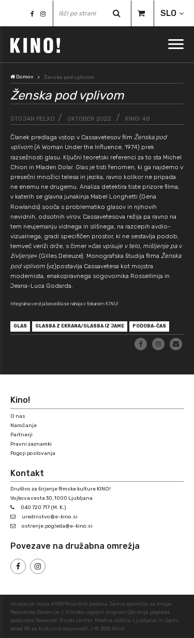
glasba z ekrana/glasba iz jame (79, 326)
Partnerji (21, 435)
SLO (168, 13)
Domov (22, 77)
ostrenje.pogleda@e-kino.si (57, 526)
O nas (17, 416)
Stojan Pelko (32, 118)
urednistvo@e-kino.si (50, 517)
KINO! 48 (137, 118)
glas (20, 326)
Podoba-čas (149, 326)
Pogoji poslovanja (32, 453)
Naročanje (23, 425)
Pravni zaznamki (31, 444)
